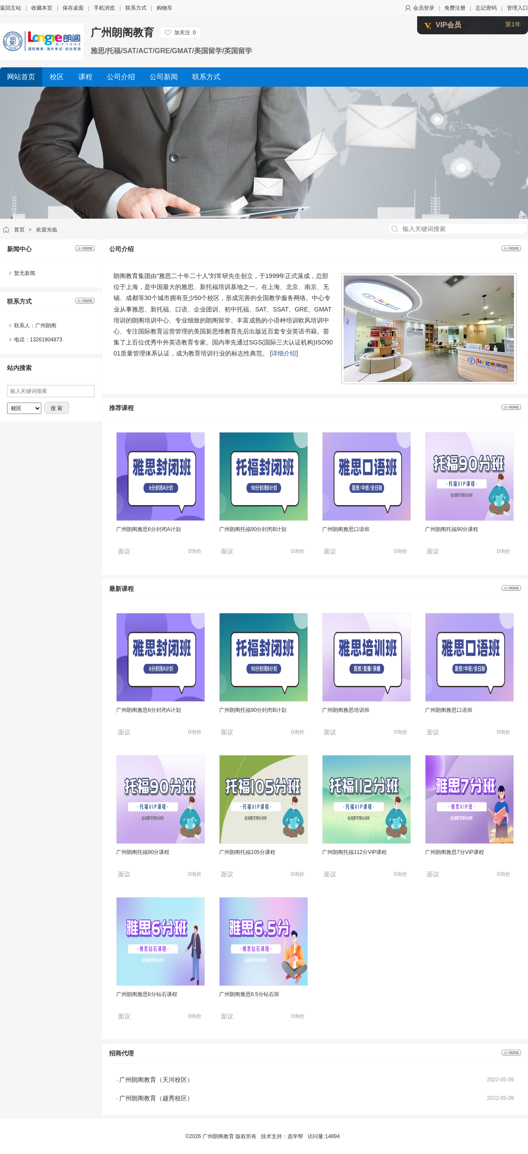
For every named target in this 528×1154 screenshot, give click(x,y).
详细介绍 (283, 353)
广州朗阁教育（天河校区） (156, 1079)
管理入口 (517, 8)
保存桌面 (73, 8)
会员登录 (423, 8)
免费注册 (455, 8)
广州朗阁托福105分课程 (247, 852)
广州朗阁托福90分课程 (451, 529)
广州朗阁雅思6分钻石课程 (146, 994)
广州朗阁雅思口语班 (346, 529)
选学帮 (295, 1136)
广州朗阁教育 (122, 32)
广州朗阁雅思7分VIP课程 (454, 852)
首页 (19, 230)
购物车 (164, 8)
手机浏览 (104, 8)
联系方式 (136, 8)
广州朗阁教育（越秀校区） (156, 1098)
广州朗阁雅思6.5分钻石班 (249, 994)
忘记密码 (486, 8)
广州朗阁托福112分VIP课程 (354, 852)
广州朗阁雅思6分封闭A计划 (148, 529)
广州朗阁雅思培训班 (346, 710)
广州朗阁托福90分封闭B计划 (252, 529)
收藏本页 (41, 8)
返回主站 (10, 8)
